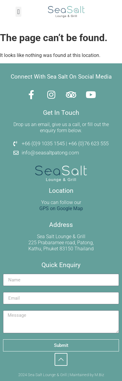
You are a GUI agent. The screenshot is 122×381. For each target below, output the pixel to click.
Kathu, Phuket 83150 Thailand (61, 249)
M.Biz (99, 374)
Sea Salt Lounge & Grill (61, 236)
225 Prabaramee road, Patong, (61, 242)
